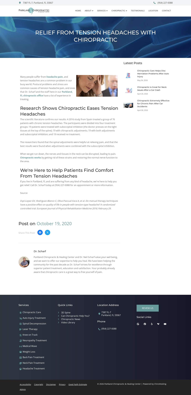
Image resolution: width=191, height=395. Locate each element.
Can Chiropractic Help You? (75, 315)
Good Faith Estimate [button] (78, 384)
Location (153, 10)
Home (78, 10)
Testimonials (138, 10)
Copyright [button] (38, 384)
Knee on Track (30, 334)
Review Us (147, 308)
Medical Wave (30, 346)
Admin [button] (23, 389)
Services (101, 10)
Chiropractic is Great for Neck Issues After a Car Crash (152, 88)
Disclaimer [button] (51, 384)
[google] (140, 324)
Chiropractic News (70, 319)
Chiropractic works (30, 157)
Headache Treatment (34, 368)
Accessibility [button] (25, 384)
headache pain (55, 76)
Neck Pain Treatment (33, 362)
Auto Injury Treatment (34, 318)
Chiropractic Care (32, 312)
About (88, 10)
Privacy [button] (62, 384)
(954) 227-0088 (163, 2)
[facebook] (146, 324)
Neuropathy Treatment (35, 340)
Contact (166, 10)
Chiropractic (118, 10)
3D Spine (65, 312)
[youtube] (167, 324)
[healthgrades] (160, 324)
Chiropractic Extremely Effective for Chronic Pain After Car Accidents (153, 103)
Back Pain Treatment (33, 357)
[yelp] (153, 324)
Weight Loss (29, 351)
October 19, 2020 (54, 223)
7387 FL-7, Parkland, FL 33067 (36, 2)
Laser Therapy (30, 329)
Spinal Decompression (34, 323)
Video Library (68, 322)
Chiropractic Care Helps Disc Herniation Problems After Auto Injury (153, 73)
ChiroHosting (160, 384)
